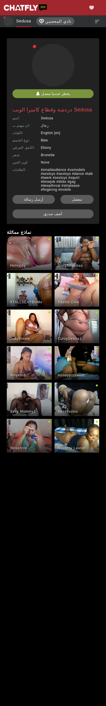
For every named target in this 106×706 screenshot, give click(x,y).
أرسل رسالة (34, 199)
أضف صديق (53, 214)
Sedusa (23, 20)
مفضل (77, 199)
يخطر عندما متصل (53, 94)
